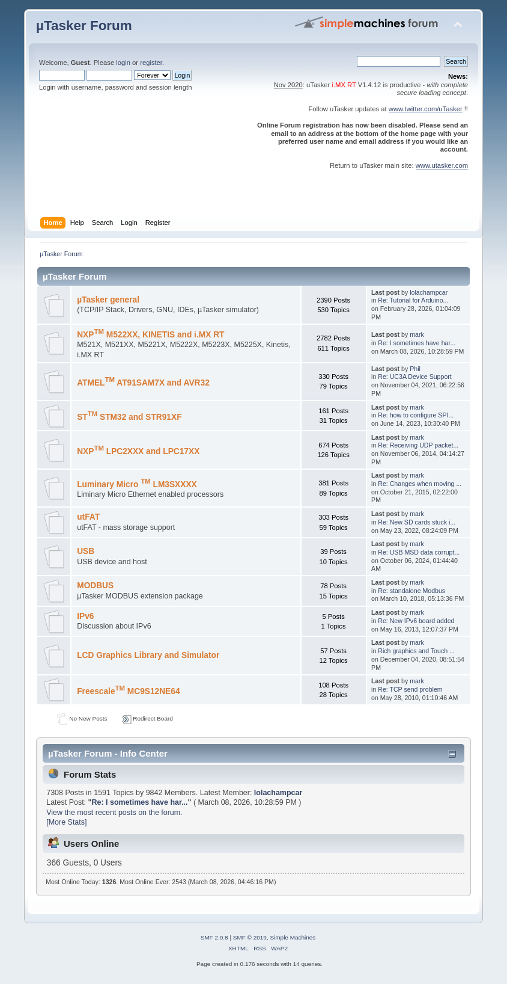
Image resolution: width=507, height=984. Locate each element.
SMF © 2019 (250, 937)
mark (417, 334)
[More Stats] (66, 822)
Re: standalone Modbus (411, 590)
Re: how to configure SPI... (416, 415)
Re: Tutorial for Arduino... (413, 300)
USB (85, 551)
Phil (415, 368)
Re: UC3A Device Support (414, 376)
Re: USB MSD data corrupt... (419, 552)
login (123, 62)
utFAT (88, 516)
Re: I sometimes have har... (416, 342)
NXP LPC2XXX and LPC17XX (138, 451)
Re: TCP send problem (410, 689)
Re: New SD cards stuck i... (416, 522)
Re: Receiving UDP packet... (418, 445)
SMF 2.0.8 (214, 937)
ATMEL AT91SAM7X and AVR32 (143, 382)
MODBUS (95, 585)
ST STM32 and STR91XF (129, 417)
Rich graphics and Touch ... (416, 650)
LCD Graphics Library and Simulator (148, 655)
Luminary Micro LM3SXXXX (137, 484)
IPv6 (85, 616)
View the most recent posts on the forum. (114, 812)
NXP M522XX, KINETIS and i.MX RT (150, 334)
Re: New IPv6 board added (416, 620)
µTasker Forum (84, 25)
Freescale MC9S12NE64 (128, 691)
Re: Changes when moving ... (419, 483)
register (151, 62)
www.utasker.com (442, 165)
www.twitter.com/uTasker (426, 108)
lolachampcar (429, 292)
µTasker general (108, 299)
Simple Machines (292, 937)
